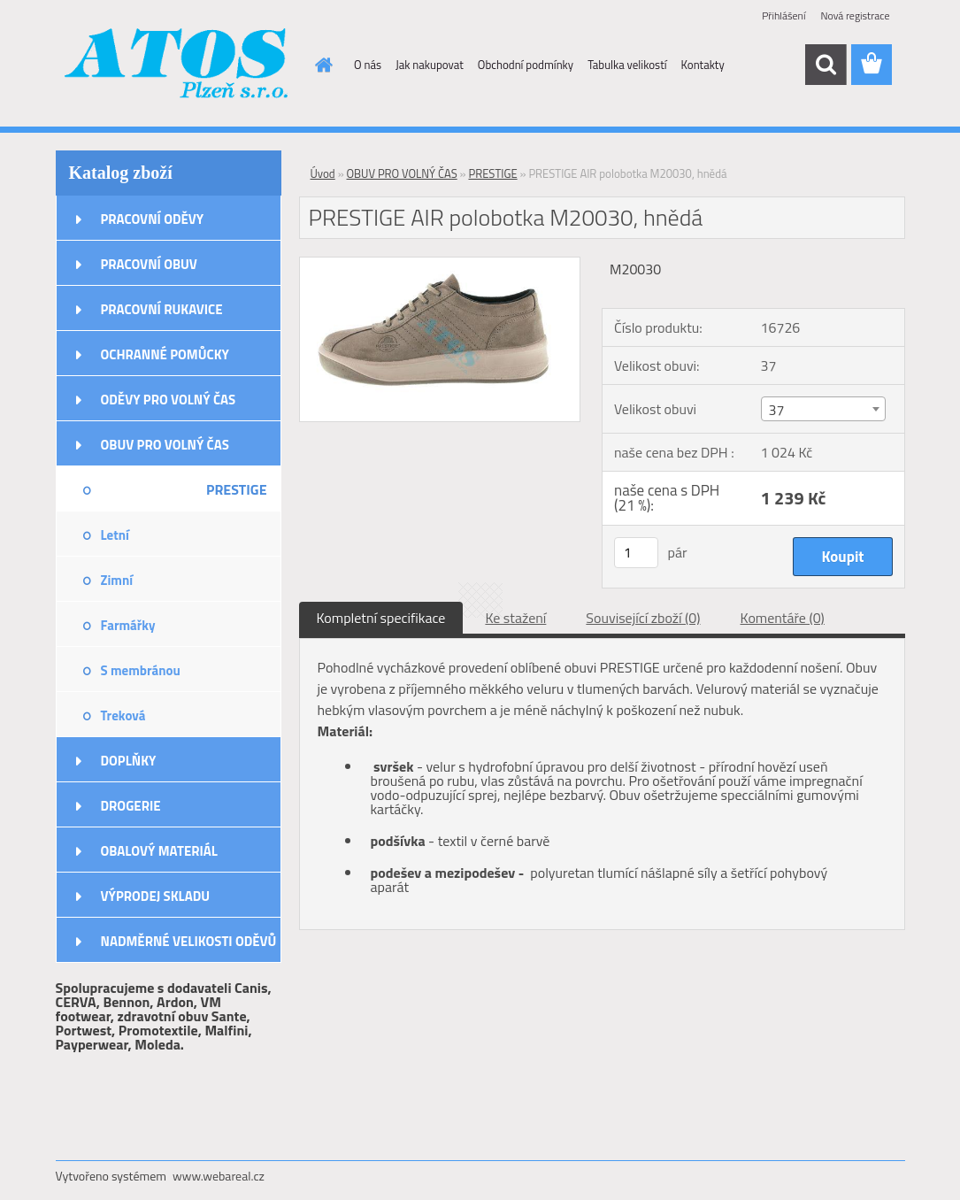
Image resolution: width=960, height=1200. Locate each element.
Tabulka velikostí (627, 64)
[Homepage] (320, 64)
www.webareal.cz (219, 1175)
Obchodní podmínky (525, 64)
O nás (367, 64)
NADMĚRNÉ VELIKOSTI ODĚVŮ (189, 941)
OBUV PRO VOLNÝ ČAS (165, 445)
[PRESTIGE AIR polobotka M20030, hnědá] (440, 264)
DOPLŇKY (129, 760)
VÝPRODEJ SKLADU (156, 896)
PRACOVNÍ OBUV (149, 264)
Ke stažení (515, 617)
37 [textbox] (777, 409)
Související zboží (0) (643, 617)
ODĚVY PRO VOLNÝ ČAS (168, 399)
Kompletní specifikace (381, 617)
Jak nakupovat (430, 64)
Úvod (323, 173)
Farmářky (128, 625)
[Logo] (177, 65)
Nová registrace (854, 15)
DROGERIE (131, 806)
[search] (825, 64)
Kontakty (703, 64)
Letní (115, 535)
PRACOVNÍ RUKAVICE (162, 309)
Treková (123, 715)
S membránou (140, 670)
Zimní (117, 580)
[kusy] (636, 552)
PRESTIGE (236, 489)
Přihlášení (783, 15)
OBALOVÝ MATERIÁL (159, 851)
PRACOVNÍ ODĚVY (152, 219)
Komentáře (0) (783, 617)
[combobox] (824, 408)
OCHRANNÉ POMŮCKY (165, 354)
